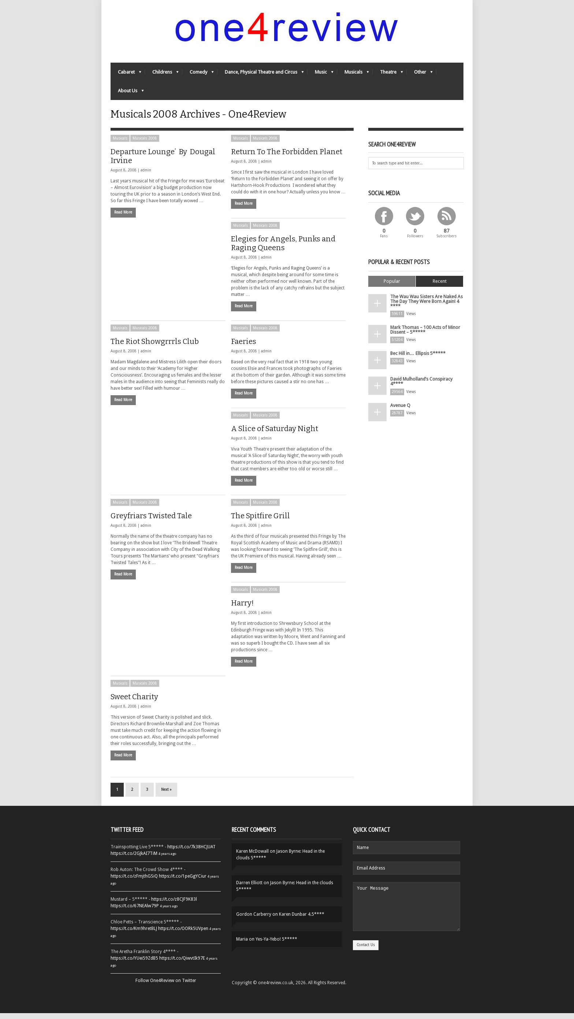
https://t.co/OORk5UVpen (183, 934)
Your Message (406, 917)
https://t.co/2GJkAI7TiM (134, 859)
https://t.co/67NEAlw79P (135, 911)
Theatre (388, 75)
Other (420, 75)
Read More (123, 218)
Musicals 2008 (145, 144)
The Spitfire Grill (260, 521)
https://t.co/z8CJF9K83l (174, 905)
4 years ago (167, 859)
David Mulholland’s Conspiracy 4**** (421, 385)
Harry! (242, 608)
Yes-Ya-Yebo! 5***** (276, 945)
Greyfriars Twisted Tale (151, 521)
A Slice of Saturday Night (274, 434)
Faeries (243, 347)
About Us (127, 94)
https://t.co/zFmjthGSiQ (134, 882)
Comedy (198, 75)
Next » (166, 795)
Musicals (353, 75)
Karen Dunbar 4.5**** (301, 920)
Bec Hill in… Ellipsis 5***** (417, 357)
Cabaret (126, 75)
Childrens (162, 75)
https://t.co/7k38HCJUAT (191, 852)
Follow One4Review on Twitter (165, 986)
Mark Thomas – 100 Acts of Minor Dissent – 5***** (424, 334)
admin (146, 176)
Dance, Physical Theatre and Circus (260, 75)
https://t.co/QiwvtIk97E (182, 964)
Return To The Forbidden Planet (286, 157)
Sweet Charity (134, 702)
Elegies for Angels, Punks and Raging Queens (283, 249)
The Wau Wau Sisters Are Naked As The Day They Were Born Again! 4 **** (425, 307)
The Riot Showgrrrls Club (155, 347)
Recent (440, 287)
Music (320, 75)
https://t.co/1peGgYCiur (182, 882)
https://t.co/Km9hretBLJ (134, 934)
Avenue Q (399, 408)
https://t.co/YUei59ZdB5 (134, 964)
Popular (392, 287)
